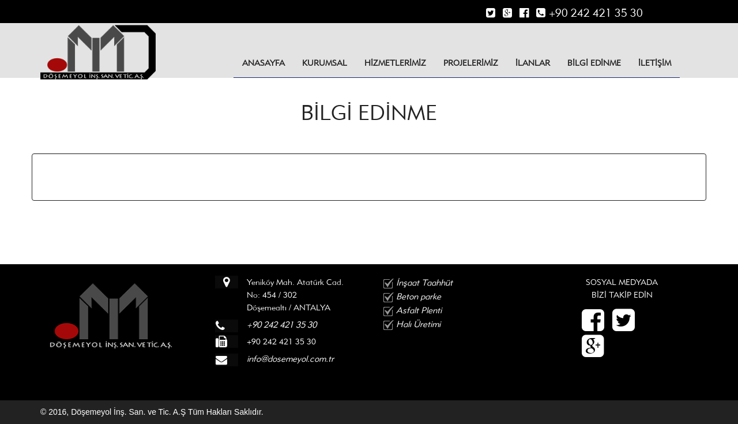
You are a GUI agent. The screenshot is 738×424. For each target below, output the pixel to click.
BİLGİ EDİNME (594, 63)
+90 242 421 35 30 (589, 13)
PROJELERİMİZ (470, 63)
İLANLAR (532, 63)
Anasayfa (263, 63)
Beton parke (418, 296)
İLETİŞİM (654, 63)
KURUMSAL (324, 63)
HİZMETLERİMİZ (395, 63)
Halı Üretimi (418, 323)
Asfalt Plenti (419, 310)
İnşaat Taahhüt (424, 282)
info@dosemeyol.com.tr (290, 358)
